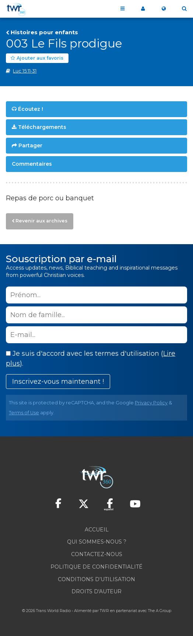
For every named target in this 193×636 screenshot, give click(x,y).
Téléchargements (42, 127)
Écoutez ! (30, 109)
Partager (30, 145)
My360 (143, 9)
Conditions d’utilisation (96, 579)
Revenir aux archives (41, 221)
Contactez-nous (96, 554)
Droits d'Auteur (96, 591)
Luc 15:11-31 (24, 71)
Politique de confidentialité (96, 566)
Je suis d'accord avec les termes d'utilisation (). (90, 358)
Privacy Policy (151, 402)
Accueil (97, 529)
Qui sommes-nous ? (96, 541)
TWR (104, 610)
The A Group (159, 610)
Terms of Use (24, 412)
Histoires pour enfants (44, 32)
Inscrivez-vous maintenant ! (58, 381)
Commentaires (32, 164)
